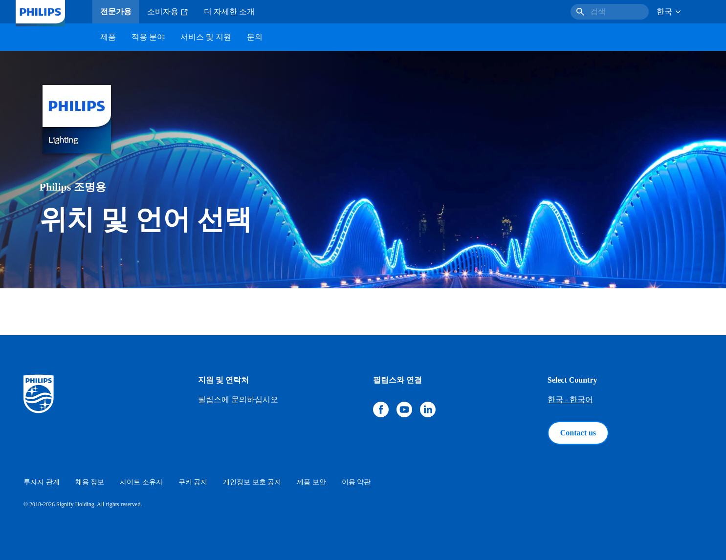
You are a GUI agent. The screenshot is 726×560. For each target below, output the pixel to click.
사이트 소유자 (141, 482)
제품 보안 (311, 482)
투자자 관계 (41, 482)
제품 (108, 37)
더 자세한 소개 (229, 11)
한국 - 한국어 (570, 399)
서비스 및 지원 (205, 37)
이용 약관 (356, 482)
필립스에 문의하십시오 (238, 399)
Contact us (578, 433)
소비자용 (167, 11)
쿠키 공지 (193, 482)
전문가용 (116, 11)
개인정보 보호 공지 (252, 482)
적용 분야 (148, 37)
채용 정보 (90, 482)
